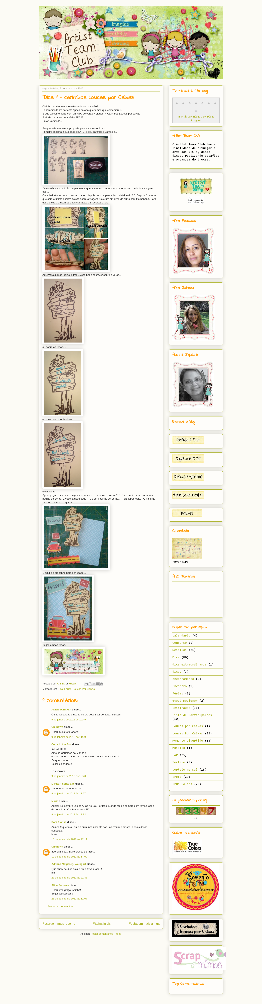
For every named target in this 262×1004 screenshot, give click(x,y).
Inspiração (181, 708)
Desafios (179, 650)
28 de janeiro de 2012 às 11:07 (69, 898)
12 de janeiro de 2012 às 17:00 (69, 856)
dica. (176, 671)
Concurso (179, 642)
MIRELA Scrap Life (63, 783)
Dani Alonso (58, 822)
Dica (60, 688)
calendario (181, 635)
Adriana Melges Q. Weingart (68, 864)
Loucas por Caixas (187, 726)
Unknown (57, 726)
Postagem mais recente (58, 923)
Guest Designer (185, 700)
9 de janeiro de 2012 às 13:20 (68, 776)
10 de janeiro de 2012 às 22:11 (69, 839)
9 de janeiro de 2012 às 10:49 (68, 719)
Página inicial (102, 923)
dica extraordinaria (189, 664)
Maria (54, 801)
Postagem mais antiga (144, 923)
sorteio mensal (185, 769)
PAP (175, 755)
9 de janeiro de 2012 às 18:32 (68, 814)
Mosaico (178, 748)
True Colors (182, 784)
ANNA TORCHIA (61, 709)
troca (176, 777)
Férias (67, 688)
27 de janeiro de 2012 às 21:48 (69, 877)
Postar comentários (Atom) (106, 933)
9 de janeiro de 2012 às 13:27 (68, 793)
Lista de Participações (192, 715)
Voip (196, 818)
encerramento (183, 679)
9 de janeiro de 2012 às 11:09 (68, 736)
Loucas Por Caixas (84, 688)
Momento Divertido (187, 740)
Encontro (179, 686)
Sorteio (178, 762)
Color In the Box (61, 744)
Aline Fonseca (60, 885)
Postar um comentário (60, 906)
